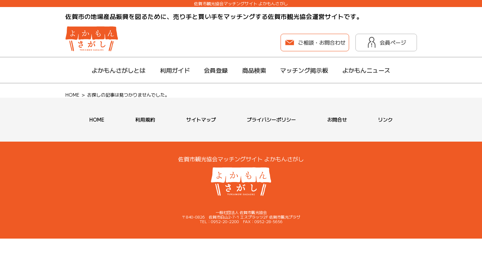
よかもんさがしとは (119, 70)
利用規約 (145, 119)
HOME (96, 119)
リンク (385, 119)
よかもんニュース (366, 70)
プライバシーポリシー (271, 119)
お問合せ (337, 119)
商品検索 (254, 70)
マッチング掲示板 (304, 70)
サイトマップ (201, 119)
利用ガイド (175, 70)
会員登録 (216, 70)
